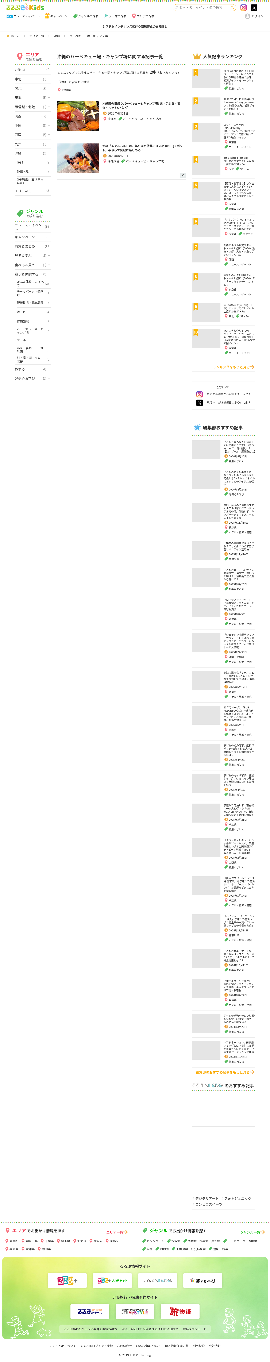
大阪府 (98, 1241)
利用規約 (199, 1346)
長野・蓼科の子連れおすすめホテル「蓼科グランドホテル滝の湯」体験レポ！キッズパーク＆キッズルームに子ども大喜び (239, 511)
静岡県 (232, 691)
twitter (199, 403)
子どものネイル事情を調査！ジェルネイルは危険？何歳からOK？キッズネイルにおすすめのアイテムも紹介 (239, 478)
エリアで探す (146, 16)
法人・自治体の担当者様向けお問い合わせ (150, 1329)
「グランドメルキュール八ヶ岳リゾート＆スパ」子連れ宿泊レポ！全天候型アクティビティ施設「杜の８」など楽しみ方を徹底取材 (239, 846)
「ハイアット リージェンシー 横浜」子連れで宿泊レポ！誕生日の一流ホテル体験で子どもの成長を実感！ (239, 920)
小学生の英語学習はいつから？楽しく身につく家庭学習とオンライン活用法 (239, 546)
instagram (199, 394)
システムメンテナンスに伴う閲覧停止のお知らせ (135, 26)
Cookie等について (148, 1346)
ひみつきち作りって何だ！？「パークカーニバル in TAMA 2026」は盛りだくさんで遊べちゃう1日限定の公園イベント (239, 337)
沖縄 (232, 657)
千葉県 (232, 824)
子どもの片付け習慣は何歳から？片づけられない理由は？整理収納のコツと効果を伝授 (239, 779)
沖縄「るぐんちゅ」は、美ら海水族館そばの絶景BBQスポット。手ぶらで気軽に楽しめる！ (142, 152)
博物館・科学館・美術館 (204, 1241)
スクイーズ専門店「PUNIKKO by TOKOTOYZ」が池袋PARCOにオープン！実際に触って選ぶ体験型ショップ (239, 131)
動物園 (164, 1249)
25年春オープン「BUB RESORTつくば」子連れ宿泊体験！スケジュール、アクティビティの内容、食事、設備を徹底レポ (239, 713)
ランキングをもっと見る (231, 366)
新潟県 (232, 619)
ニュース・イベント (27, 16)
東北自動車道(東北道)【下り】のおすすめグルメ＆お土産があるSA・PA (239, 161)
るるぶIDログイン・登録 (96, 1346)
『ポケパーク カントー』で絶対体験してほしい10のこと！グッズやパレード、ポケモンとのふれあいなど (239, 224)
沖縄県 (66, 90)
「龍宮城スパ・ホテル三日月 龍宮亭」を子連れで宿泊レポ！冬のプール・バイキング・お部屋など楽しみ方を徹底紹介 (239, 884)
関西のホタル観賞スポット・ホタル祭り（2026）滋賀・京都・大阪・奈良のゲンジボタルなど (239, 249)
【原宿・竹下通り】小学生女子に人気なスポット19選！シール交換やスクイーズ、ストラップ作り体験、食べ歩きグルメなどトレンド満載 (239, 191)
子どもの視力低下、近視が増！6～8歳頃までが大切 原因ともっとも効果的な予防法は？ (239, 750)
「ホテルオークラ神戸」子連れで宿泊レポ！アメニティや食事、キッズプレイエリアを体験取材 (239, 985)
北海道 (81, 1241)
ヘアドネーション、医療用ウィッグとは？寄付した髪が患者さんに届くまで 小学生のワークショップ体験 (239, 1047)
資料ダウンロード (195, 1329)
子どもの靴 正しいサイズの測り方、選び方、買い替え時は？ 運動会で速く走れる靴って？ (239, 574)
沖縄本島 (113, 169)
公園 (150, 1249)
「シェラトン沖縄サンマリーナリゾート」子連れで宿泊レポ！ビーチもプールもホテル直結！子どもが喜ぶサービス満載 (239, 641)
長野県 (232, 527)
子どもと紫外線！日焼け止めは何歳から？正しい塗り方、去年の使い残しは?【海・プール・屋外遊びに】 (240, 446)
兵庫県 (232, 1000)
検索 (232, 7)
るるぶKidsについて (63, 1346)
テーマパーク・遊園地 (242, 1241)
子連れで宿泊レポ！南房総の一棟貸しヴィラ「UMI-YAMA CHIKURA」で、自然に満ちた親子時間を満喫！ (239, 809)
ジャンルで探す (88, 16)
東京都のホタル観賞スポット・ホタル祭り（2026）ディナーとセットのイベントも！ (239, 279)
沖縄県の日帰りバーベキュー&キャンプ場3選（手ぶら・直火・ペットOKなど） (143, 106)
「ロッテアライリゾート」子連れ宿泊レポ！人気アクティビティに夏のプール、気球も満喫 (239, 604)
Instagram (243, 7)
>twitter (254, 7)
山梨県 (232, 862)
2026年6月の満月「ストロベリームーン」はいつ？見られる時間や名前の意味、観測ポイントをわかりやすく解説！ (239, 77)
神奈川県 (234, 935)
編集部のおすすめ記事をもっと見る (223, 1072)
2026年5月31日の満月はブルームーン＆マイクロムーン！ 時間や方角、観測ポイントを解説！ (239, 103)
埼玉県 (65, 1241)
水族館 (175, 1241)
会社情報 (215, 1346)
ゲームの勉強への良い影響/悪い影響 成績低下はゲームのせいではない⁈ (239, 1019)
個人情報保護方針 (177, 1346)
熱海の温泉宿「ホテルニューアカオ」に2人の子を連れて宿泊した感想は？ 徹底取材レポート (239, 677)
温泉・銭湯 (220, 1249)
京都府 (114, 1241)
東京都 (13, 1241)
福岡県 (46, 1249)
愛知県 (30, 1249)
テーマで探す (118, 16)
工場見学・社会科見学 (191, 1249)
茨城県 (232, 729)
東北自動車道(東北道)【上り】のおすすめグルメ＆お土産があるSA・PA (239, 308)
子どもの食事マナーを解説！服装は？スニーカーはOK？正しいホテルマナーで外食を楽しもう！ (239, 955)
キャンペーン (59, 16)
